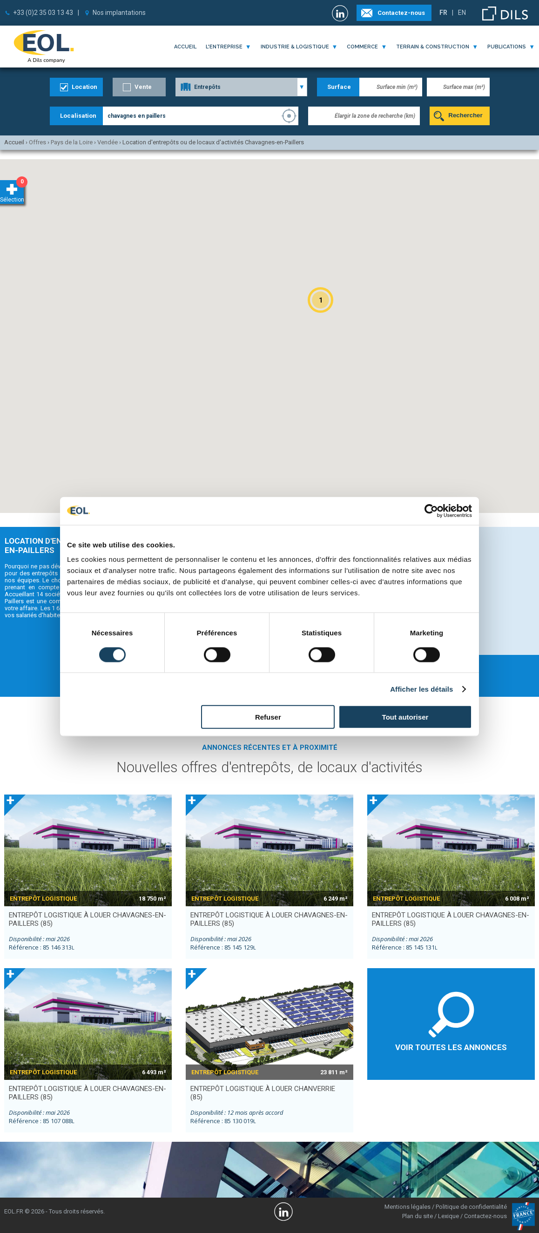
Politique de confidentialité (471, 1206)
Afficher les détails (421, 689)
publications (506, 47)
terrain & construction (432, 47)
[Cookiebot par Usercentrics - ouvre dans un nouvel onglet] (431, 511)
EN (462, 12)
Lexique (448, 1216)
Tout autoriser (405, 717)
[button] (320, 300)
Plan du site (417, 1216)
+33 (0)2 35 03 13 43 (43, 12)
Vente (143, 86)
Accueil (185, 47)
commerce (362, 47)
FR (443, 12)
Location (84, 86)
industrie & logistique (295, 47)
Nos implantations (119, 12)
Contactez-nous (401, 12)
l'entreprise (224, 47)
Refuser (268, 717)
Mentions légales (407, 1206)
